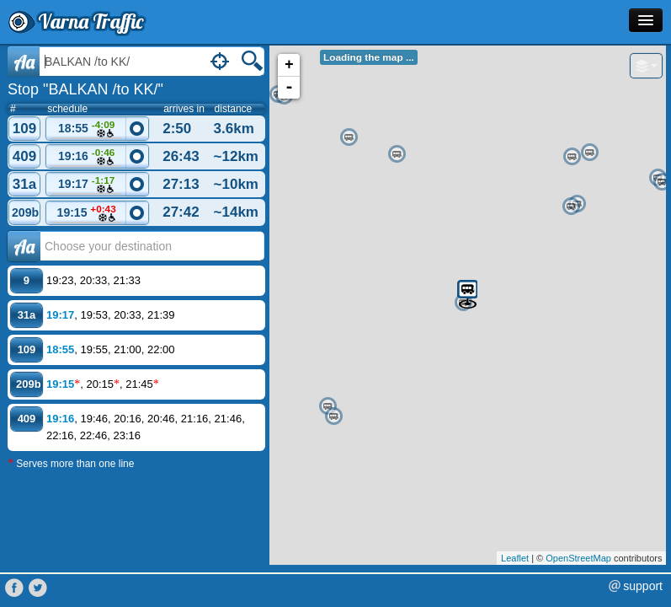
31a (24, 184)
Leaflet (515, 558)
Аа (24, 246)
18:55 (86, 129)
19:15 (86, 213)
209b (25, 212)
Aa (24, 61)
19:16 (86, 157)
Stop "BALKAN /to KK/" (85, 89)
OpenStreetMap (578, 558)
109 (24, 129)
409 (24, 156)
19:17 (86, 185)
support (643, 586)
